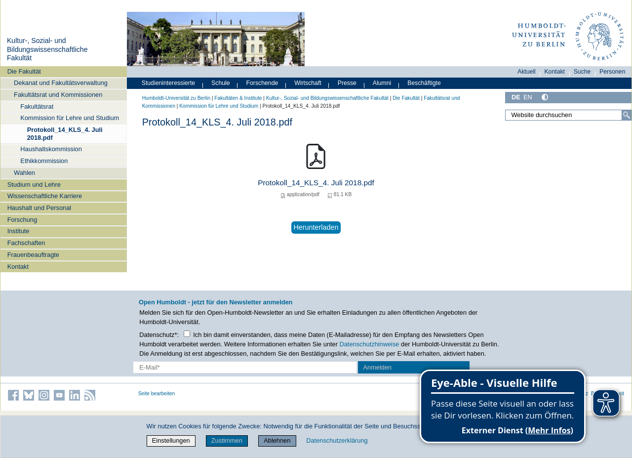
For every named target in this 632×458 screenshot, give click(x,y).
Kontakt (18, 266)
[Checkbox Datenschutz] (187, 334)
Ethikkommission (44, 161)
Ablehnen (277, 440)
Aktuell (526, 71)
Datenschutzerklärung (336, 440)
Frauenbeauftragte (33, 254)
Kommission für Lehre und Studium (69, 118)
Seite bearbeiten (156, 393)
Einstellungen (171, 440)
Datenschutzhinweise (369, 344)
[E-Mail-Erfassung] (244, 367)
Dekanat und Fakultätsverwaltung (61, 82)
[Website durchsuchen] (568, 115)
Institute (18, 231)
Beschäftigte (424, 83)
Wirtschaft (307, 83)
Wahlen (24, 172)
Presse (347, 83)
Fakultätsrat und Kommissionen (58, 94)
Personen (612, 71)
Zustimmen (226, 440)
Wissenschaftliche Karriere (44, 196)
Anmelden (377, 367)
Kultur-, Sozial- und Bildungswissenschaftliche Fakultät (47, 49)
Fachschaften (26, 243)
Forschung (22, 219)
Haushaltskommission (50, 149)
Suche (582, 71)
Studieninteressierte (168, 83)
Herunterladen (315, 227)
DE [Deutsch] (516, 97)
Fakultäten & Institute (238, 98)
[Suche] (627, 115)
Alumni (382, 83)
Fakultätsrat (36, 106)
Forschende (262, 83)
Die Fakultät (24, 71)
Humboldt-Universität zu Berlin (176, 98)
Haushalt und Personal (39, 207)
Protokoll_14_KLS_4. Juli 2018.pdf (65, 133)
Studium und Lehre (34, 184)
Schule (220, 83)
